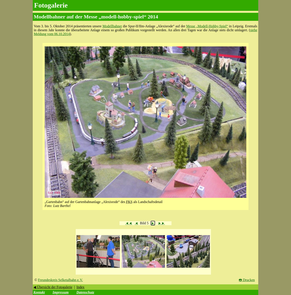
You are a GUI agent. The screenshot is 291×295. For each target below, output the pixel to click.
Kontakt (39, 292)
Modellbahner (112, 26)
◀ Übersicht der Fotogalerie (52, 287)
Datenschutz (85, 292)
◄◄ (128, 223)
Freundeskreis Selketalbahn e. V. (60, 280)
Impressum (61, 292)
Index (80, 287)
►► (161, 223)
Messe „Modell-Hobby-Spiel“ (207, 26)
